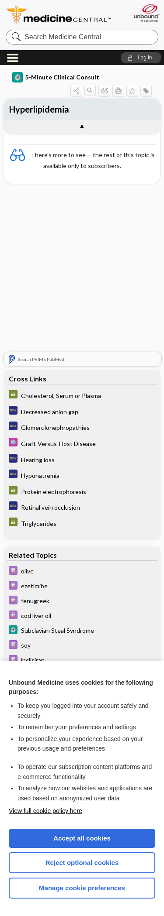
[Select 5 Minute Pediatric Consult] (82, 444)
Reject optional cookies (82, 862)
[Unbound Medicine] (146, 13)
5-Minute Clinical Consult (55, 77)
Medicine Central (59, 15)
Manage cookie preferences (82, 888)
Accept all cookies (82, 838)
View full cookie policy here (45, 810)
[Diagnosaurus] (82, 412)
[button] (141, 57)
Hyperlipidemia (39, 109)
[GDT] (82, 396)
